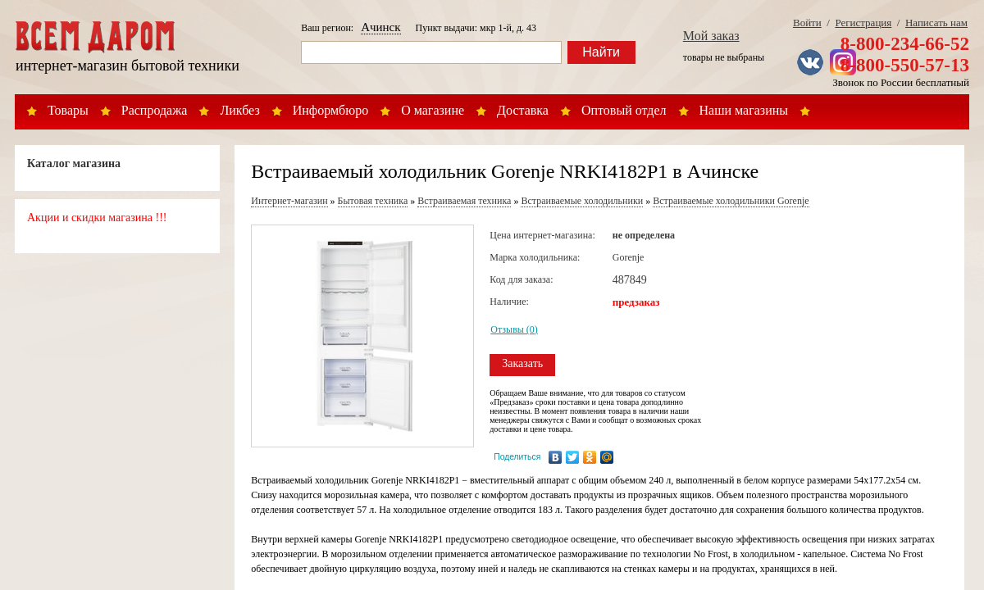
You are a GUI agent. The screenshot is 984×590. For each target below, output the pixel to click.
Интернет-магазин (289, 200)
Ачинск (380, 27)
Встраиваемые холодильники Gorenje (731, 200)
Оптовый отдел (624, 110)
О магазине (432, 110)
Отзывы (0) (514, 329)
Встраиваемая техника (464, 200)
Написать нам (936, 22)
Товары (68, 110)
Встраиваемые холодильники (582, 200)
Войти (807, 22)
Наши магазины (744, 110)
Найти (601, 52)
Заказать (522, 363)
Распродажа (154, 110)
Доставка (523, 110)
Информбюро (330, 110)
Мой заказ (711, 36)
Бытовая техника (373, 200)
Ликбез (239, 110)
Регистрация (863, 22)
